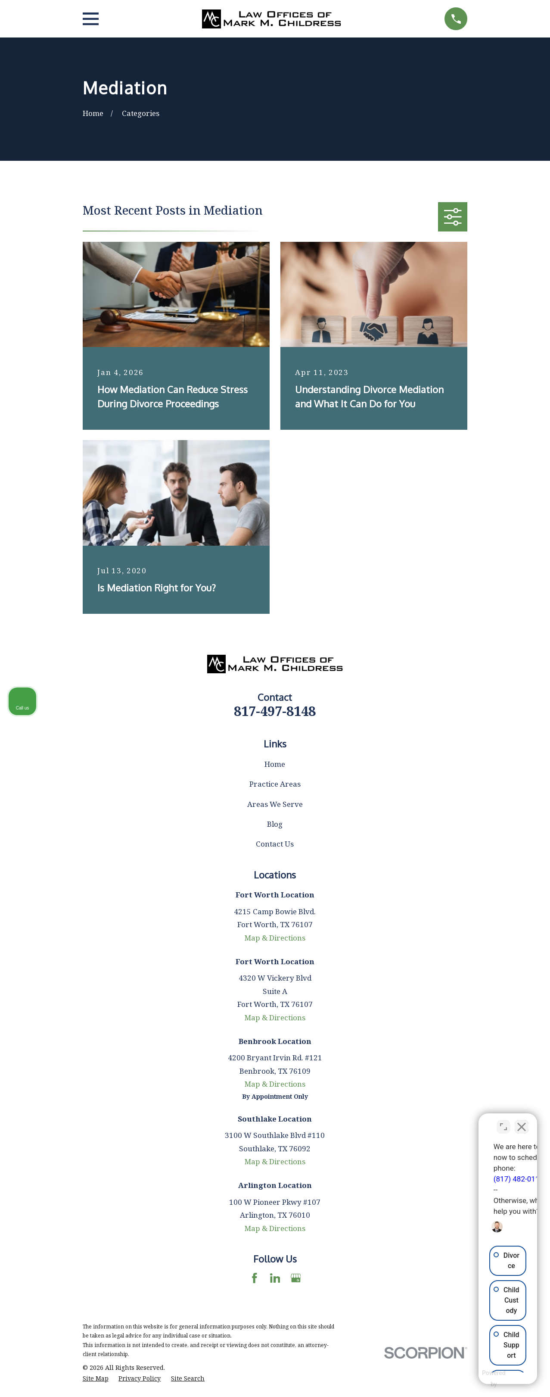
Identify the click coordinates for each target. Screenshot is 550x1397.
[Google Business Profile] (296, 1278)
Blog (275, 824)
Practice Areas (275, 784)
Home (274, 764)
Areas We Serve (275, 804)
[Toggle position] (503, 1121)
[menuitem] (96, 1378)
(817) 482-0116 (422, 1173)
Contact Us (275, 844)
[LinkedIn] (275, 1278)
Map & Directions (275, 938)
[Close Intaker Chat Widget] (521, 1121)
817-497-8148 (275, 711)
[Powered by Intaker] (476, 1378)
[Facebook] (254, 1278)
